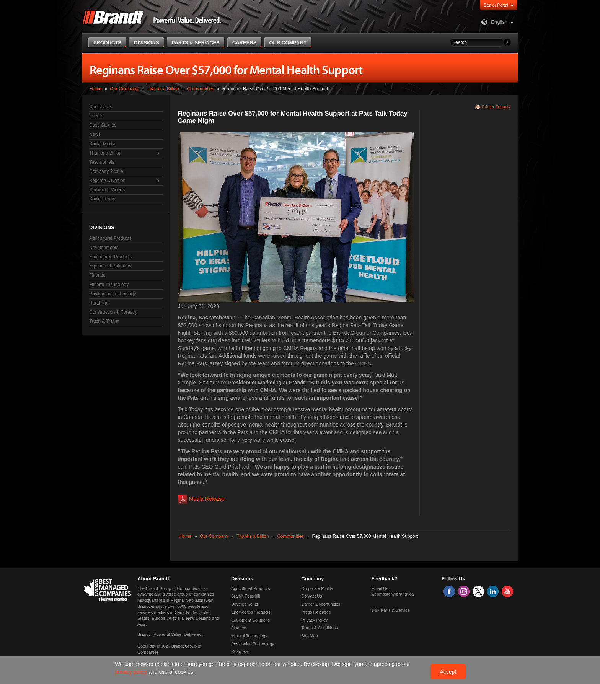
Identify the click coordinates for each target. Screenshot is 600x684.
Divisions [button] (146, 43)
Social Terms (102, 199)
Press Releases (316, 612)
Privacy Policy (314, 620)
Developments (104, 247)
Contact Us (100, 106)
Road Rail (99, 303)
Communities (200, 88)
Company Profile (106, 171)
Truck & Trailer (104, 321)
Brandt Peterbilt (245, 596)
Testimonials (101, 162)
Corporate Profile (317, 588)
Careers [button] (244, 43)
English (493, 22)
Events (96, 116)
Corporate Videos (107, 189)
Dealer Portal (496, 5)
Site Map (309, 636)
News (95, 134)
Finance (97, 275)
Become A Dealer (107, 180)
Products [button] (107, 43)
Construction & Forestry (113, 312)
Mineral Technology (109, 284)
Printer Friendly (496, 106)
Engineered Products (110, 256)
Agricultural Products (110, 238)
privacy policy (131, 672)
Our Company (124, 88)
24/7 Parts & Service (391, 610)
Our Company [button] (288, 43)
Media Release (207, 499)
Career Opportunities (320, 604)
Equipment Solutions (110, 266)
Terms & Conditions (319, 627)
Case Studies (102, 125)
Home (96, 88)
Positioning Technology (112, 293)
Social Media (102, 144)
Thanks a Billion (163, 88)
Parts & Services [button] (196, 43)
